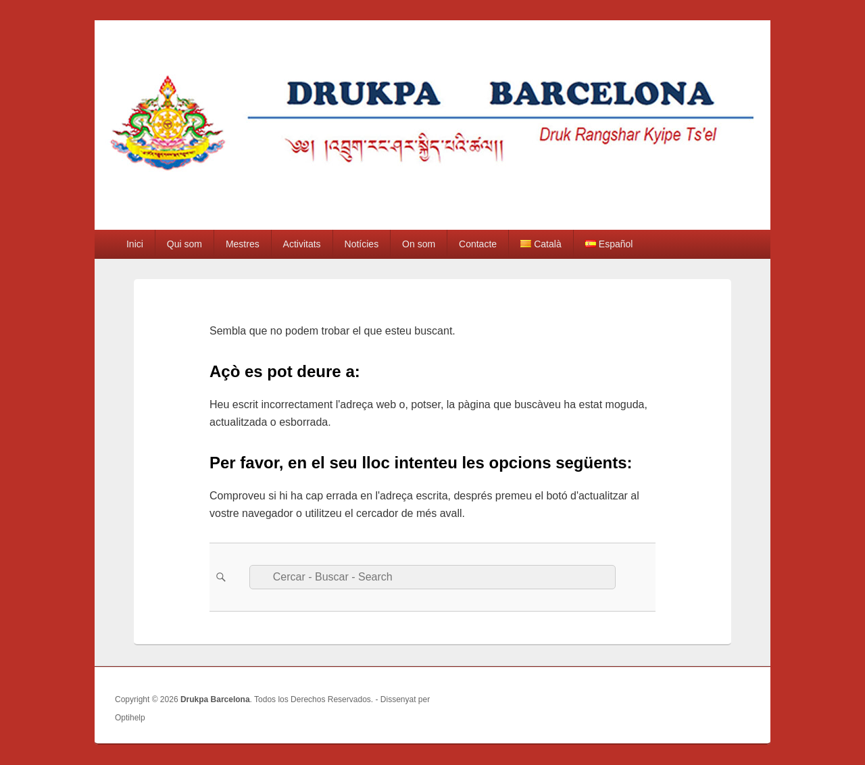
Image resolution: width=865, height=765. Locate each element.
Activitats (302, 244)
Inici (134, 244)
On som (418, 244)
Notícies (362, 244)
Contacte (478, 244)
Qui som (184, 244)
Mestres (243, 244)
